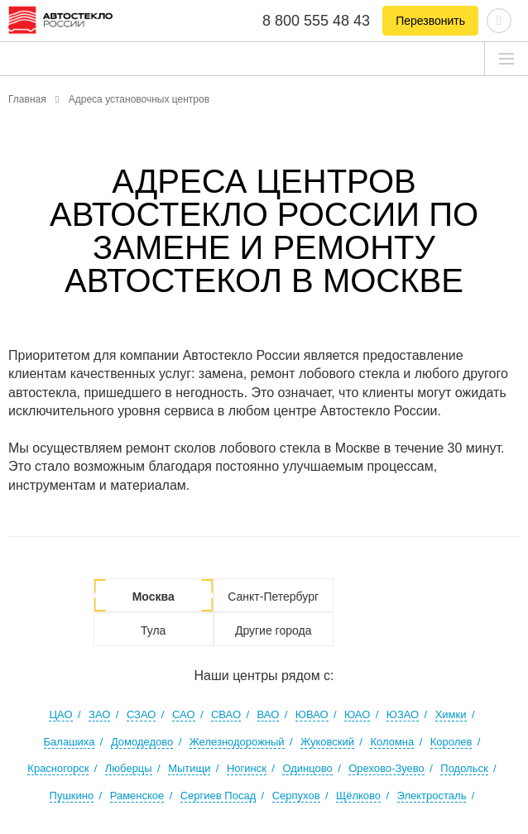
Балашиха (69, 742)
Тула (153, 630)
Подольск (463, 768)
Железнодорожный (237, 742)
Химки (451, 714)
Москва (153, 596)
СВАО (226, 714)
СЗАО (141, 714)
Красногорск (58, 768)
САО (183, 714)
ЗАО (99, 714)
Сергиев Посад (218, 795)
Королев (451, 742)
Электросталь (432, 795)
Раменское (137, 795)
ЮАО (357, 714)
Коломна (392, 742)
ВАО (268, 714)
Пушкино (72, 795)
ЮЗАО (402, 714)
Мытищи (189, 768)
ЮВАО (312, 714)
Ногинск (246, 768)
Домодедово (142, 742)
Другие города (273, 630)
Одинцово (307, 768)
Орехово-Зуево (386, 768)
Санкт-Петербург (273, 596)
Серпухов (296, 795)
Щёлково (358, 795)
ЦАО (60, 714)
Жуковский (327, 742)
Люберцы (128, 768)
